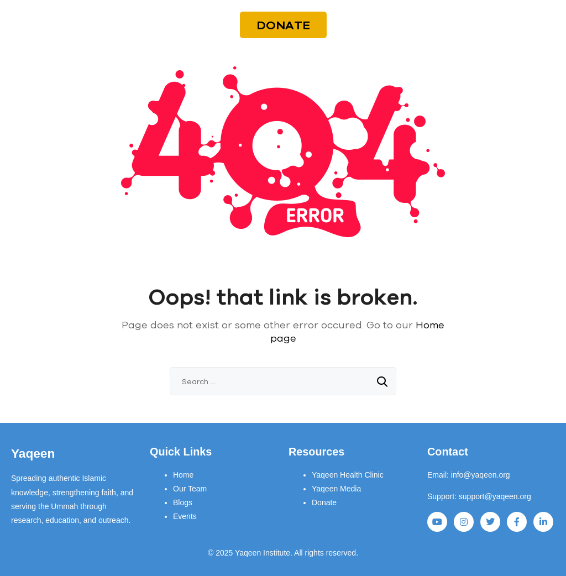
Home (183, 474)
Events (185, 516)
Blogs (182, 502)
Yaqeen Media (336, 488)
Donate (324, 502)
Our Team (190, 488)
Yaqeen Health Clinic (348, 474)
